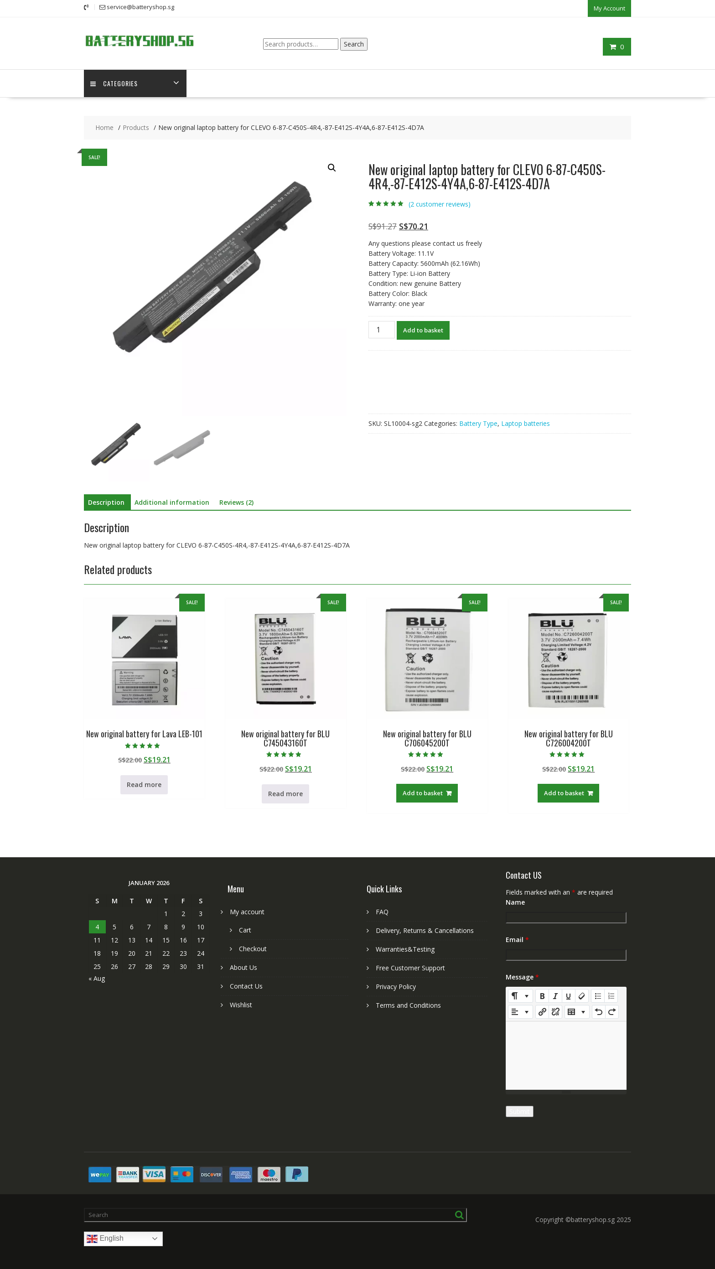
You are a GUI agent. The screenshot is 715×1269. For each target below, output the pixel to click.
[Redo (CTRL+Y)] (612, 1011)
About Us (243, 967)
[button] (332, 167)
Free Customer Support (410, 967)
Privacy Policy (396, 986)
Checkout (253, 948)
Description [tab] (106, 501)
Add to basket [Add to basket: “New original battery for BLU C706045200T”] (423, 792)
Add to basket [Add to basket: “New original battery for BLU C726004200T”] (564, 792)
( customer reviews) (440, 204)
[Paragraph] (520, 1011)
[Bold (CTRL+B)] (542, 995)
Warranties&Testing (405, 948)
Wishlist (241, 1004)
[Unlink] (555, 1011)
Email (517, 939)
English (105, 1238)
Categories (114, 83)
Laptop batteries (525, 423)
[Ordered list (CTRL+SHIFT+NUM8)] (611, 995)
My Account (609, 8)
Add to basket (423, 330)
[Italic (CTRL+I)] (555, 995)
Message (522, 976)
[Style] (520, 995)
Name (515, 901)
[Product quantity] (381, 329)
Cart (245, 929)
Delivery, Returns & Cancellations (425, 930)
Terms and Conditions (408, 1004)
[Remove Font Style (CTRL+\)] (582, 995)
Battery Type (478, 423)
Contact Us (246, 985)
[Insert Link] (542, 1011)
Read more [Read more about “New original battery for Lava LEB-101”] (144, 784)
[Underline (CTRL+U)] (568, 995)
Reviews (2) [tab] (236, 501)
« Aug (96, 978)
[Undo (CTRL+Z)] (599, 1011)
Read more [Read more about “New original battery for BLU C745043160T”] (285, 793)
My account (247, 911)
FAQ (382, 911)
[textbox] (566, 1055)
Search (354, 43)
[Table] (577, 1011)
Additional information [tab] (172, 501)
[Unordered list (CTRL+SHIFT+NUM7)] (598, 995)
